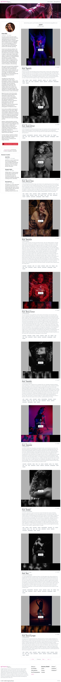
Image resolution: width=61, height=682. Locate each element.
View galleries (57, 1)
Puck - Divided (26, 510)
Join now (41, 49)
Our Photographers (35, 672)
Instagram (54, 670)
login (10, 149)
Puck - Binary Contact (28, 312)
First (32, 659)
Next (44, 659)
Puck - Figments (26, 68)
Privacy (43, 670)
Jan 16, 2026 (24, 67)
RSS (58, 680)
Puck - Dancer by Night (29, 636)
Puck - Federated (27, 445)
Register (5, 149)
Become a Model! (45, 666)
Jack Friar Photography (27, 127)
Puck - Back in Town (28, 181)
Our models (50, 1)
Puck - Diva (25, 573)
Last (49, 659)
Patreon (53, 666)
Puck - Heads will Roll (28, 126)
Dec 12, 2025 (24, 380)
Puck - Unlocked (27, 381)
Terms (42, 668)
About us (33, 666)
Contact (43, 672)
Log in (32, 674)
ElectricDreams (26, 70)
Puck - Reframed (27, 239)
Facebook (54, 668)
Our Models (33, 668)
